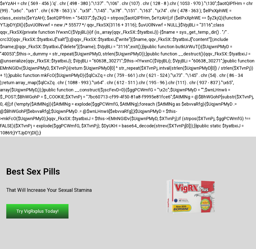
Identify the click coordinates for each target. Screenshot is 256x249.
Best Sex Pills (33, 172)
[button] (37, 211)
